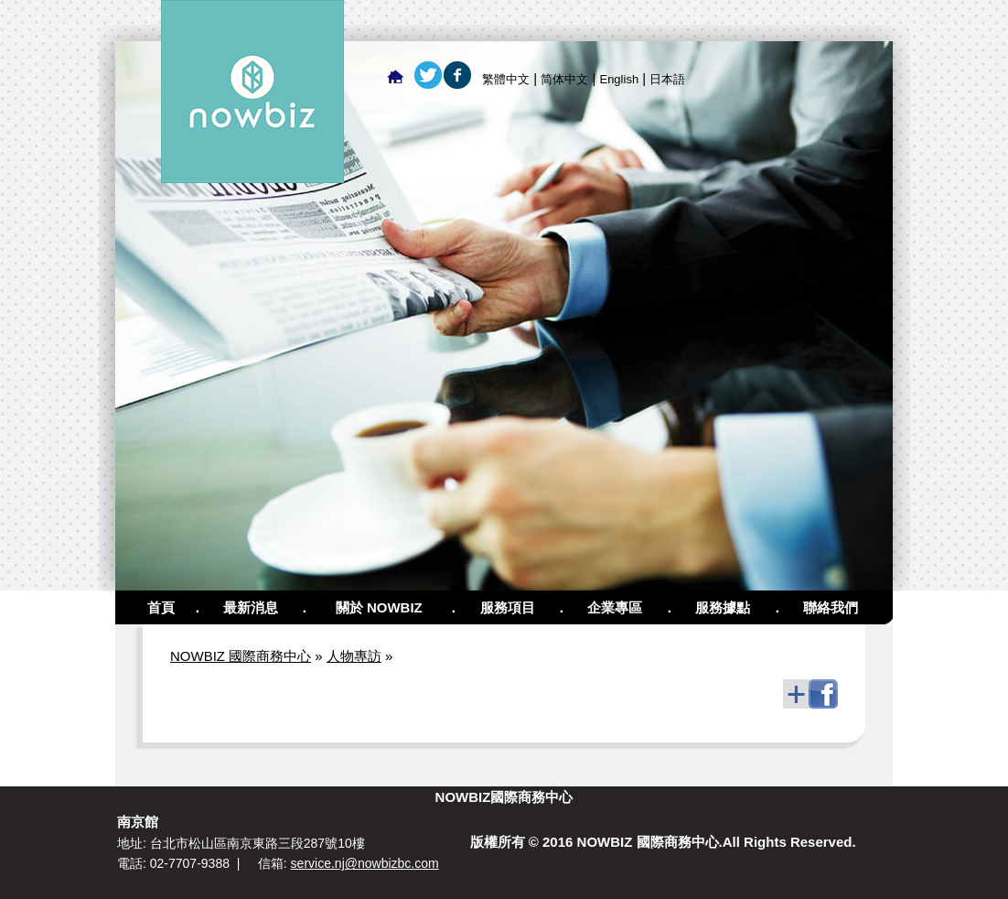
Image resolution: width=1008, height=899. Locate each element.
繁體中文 (506, 79)
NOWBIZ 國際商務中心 (240, 656)
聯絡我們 (830, 607)
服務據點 (722, 607)
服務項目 (507, 607)
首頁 (161, 607)
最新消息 (250, 607)
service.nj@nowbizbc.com (365, 863)
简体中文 (564, 79)
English (618, 79)
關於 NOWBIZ (379, 607)
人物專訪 (354, 656)
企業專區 (614, 607)
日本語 (667, 79)
